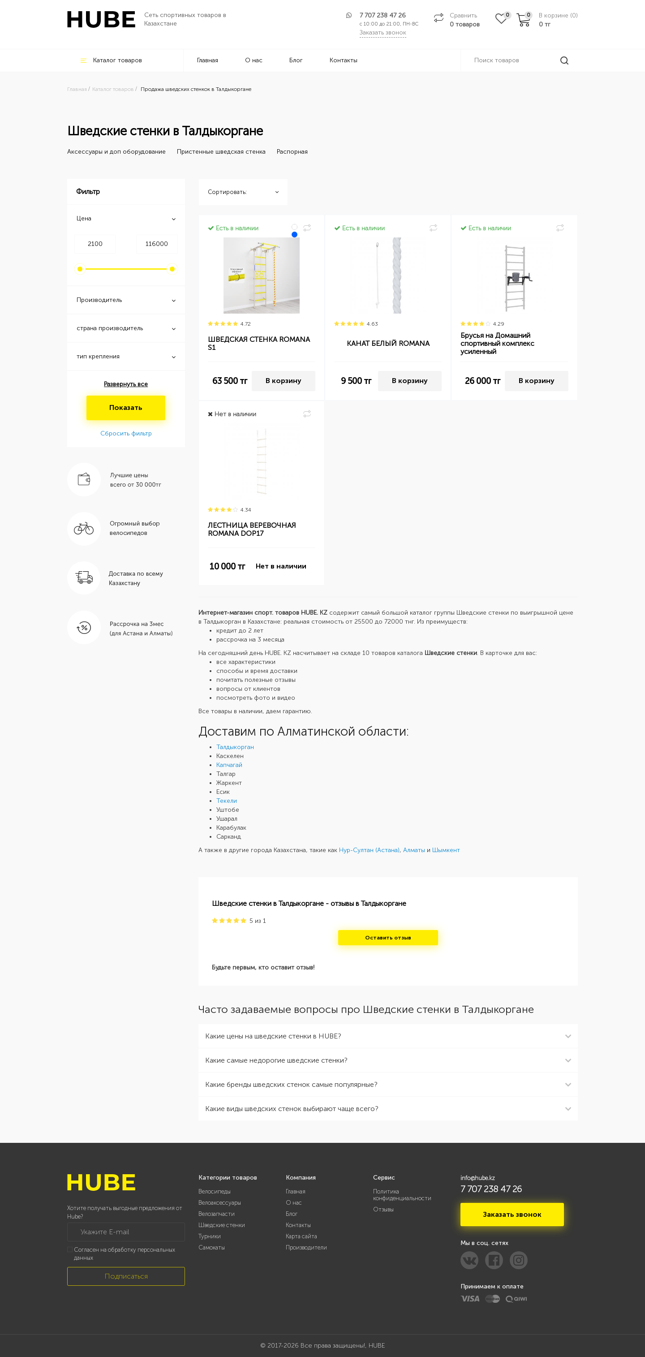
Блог (296, 60)
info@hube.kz (477, 1178)
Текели (226, 801)
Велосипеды (214, 1191)
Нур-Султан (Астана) (369, 850)
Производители (306, 1247)
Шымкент (446, 850)
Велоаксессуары (219, 1202)
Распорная (292, 151)
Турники (209, 1236)
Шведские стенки (221, 1225)
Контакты (343, 60)
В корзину (283, 380)
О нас (253, 60)
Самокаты (211, 1247)
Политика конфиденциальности (402, 1195)
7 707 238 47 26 (383, 15)
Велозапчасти (216, 1214)
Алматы (414, 850)
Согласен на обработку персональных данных (124, 1254)
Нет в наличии (281, 566)
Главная (207, 60)
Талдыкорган (235, 747)
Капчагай (229, 765)
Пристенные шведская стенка (221, 151)
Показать (125, 407)
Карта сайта (301, 1236)
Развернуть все (126, 384)
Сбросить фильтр (126, 433)
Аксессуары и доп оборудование (116, 151)
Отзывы (383, 1209)
